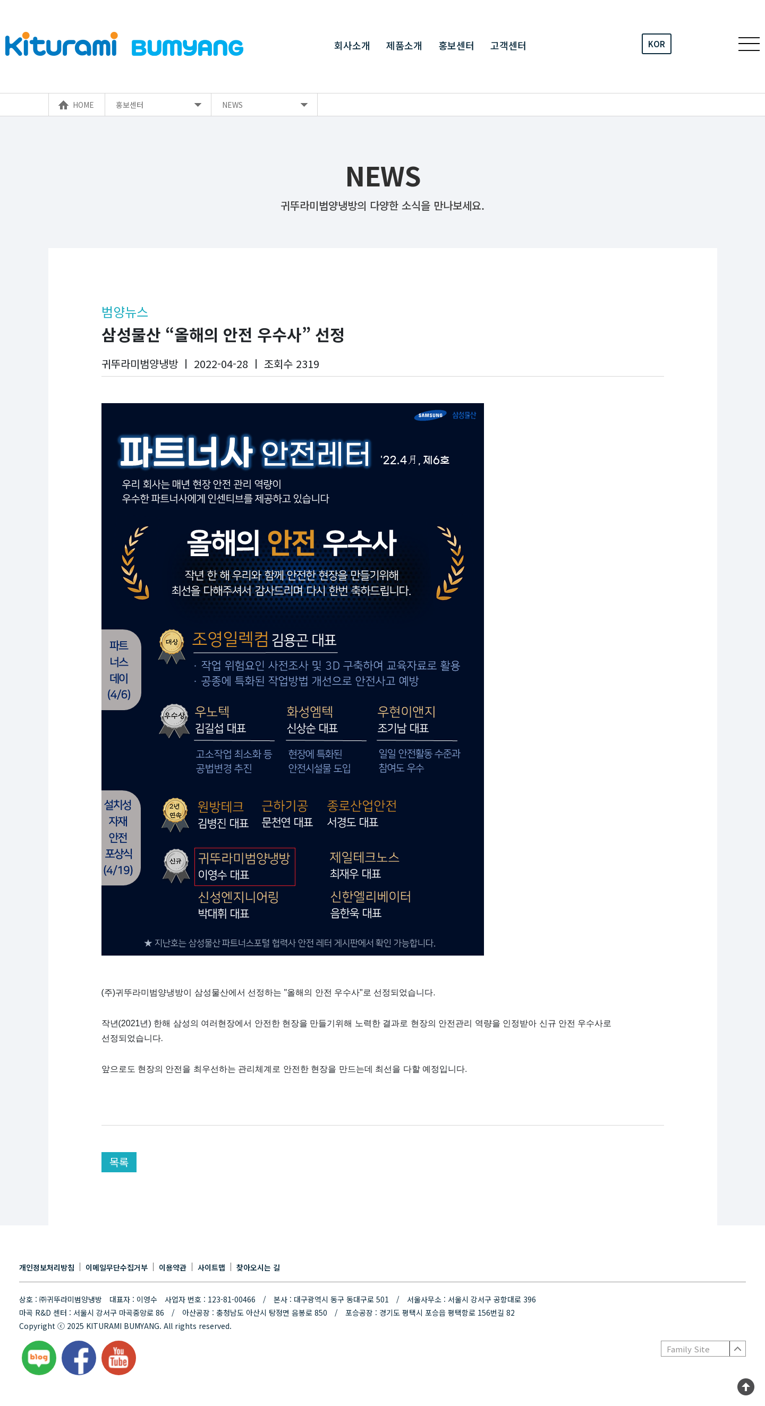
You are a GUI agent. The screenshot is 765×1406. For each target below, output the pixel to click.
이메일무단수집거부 (117, 1267)
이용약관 (172, 1267)
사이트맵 (211, 1267)
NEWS (232, 104)
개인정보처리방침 (46, 1267)
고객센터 (508, 44)
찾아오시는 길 (258, 1267)
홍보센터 (456, 44)
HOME (83, 104)
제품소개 (404, 44)
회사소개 (352, 44)
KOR (656, 43)
